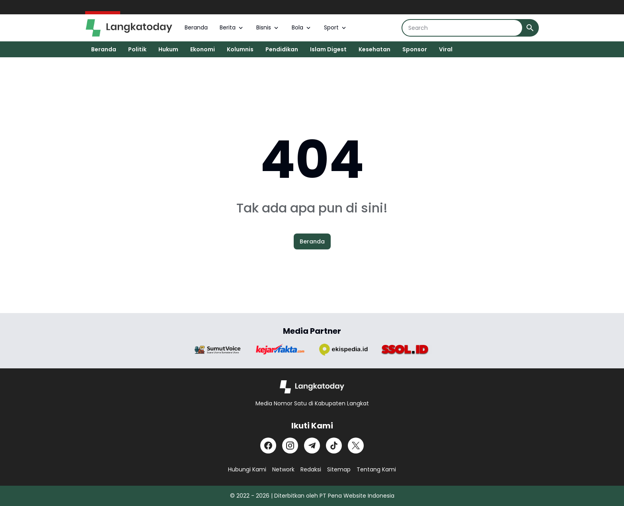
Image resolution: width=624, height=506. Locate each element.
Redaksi (310, 469)
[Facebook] (268, 445)
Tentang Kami (376, 469)
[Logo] (312, 386)
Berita (232, 27)
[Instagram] (290, 445)
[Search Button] (530, 28)
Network (283, 469)
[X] (356, 445)
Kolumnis (240, 49)
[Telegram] (312, 445)
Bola (302, 27)
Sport (335, 27)
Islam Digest (328, 49)
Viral (445, 49)
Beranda (196, 27)
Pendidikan (281, 49)
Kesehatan (374, 49)
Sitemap (339, 469)
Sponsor (414, 49)
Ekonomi (202, 49)
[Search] (462, 28)
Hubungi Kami (247, 469)
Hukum (168, 49)
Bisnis (268, 27)
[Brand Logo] (217, 350)
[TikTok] (334, 445)
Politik (137, 49)
